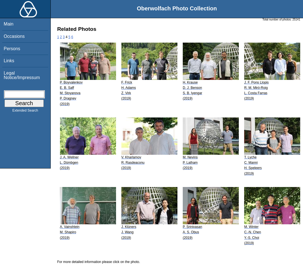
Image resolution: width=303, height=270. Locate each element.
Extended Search (25, 111)
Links (9, 60)
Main (8, 24)
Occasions (14, 36)
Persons (12, 48)
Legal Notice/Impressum (22, 75)
